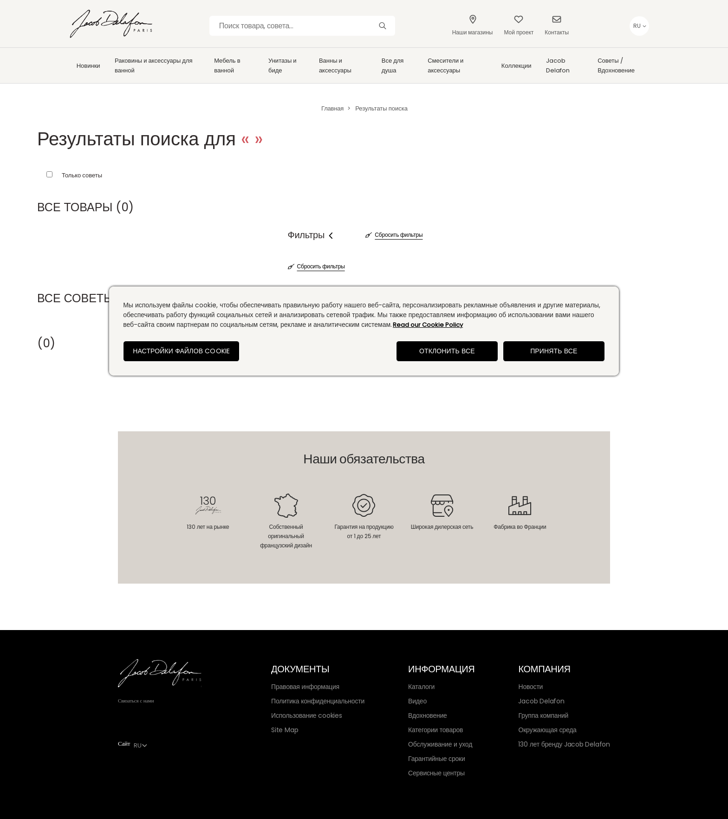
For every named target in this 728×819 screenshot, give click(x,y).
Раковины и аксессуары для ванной (154, 65)
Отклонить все (447, 351)
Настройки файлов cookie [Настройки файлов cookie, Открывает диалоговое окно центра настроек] (181, 351)
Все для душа (393, 65)
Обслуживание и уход (440, 744)
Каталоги (421, 686)
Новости (530, 686)
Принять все (553, 351)
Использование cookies (306, 715)
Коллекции (516, 65)
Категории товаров (435, 729)
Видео (417, 701)
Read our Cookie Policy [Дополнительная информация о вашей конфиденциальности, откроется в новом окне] (428, 324)
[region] (364, 331)
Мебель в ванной (227, 65)
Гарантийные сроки (436, 758)
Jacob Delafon (558, 65)
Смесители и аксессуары (445, 65)
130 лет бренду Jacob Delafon (564, 744)
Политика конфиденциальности (317, 701)
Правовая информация (305, 686)
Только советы (82, 175)
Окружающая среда (547, 729)
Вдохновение (427, 715)
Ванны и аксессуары (335, 65)
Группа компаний (543, 715)
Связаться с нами (136, 700)
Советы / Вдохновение (616, 65)
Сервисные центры (436, 773)
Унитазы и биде (282, 65)
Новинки (88, 65)
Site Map (284, 729)
